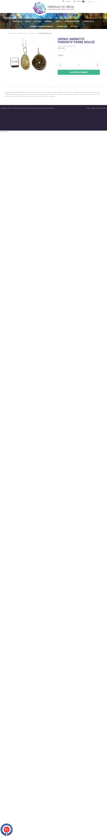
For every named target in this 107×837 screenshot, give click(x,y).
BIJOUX (27, 21)
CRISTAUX (37, 21)
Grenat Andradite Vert (45, 33)
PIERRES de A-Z (88, 21)
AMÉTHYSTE (17, 21)
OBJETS (58, 21)
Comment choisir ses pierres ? (42, 26)
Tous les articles (12, 33)
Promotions (62, 26)
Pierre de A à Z (23, 33)
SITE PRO (74, 26)
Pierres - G (33, 33)
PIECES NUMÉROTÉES (72, 21)
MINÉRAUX (48, 21)
